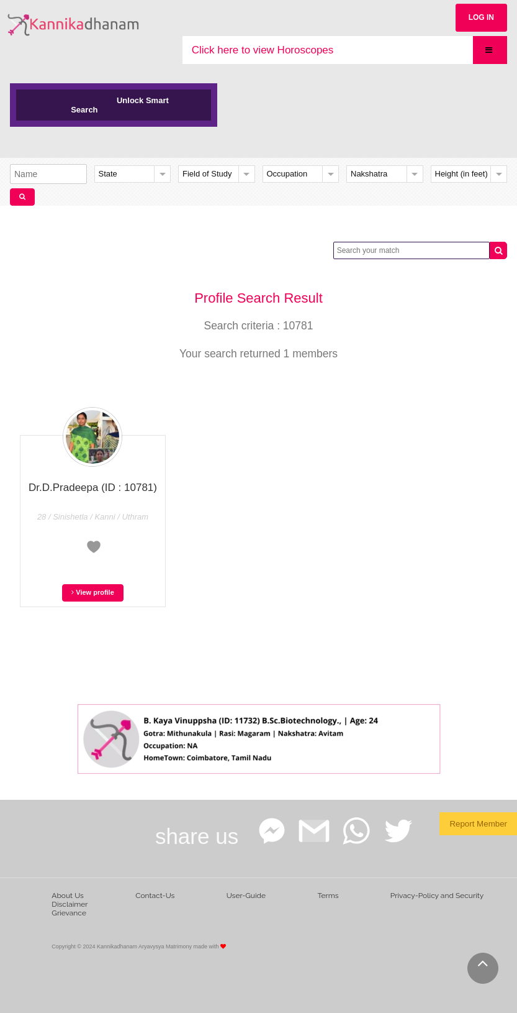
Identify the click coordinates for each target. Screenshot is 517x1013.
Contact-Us (154, 895)
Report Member (478, 823)
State (108, 173)
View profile (92, 592)
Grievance (69, 913)
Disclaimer (70, 904)
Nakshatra (369, 173)
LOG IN (481, 17)
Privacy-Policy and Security (437, 895)
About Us (68, 895)
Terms (327, 895)
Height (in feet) (461, 173)
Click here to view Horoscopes (263, 50)
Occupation (287, 173)
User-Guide (246, 895)
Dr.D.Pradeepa (93, 487)
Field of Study (207, 173)
